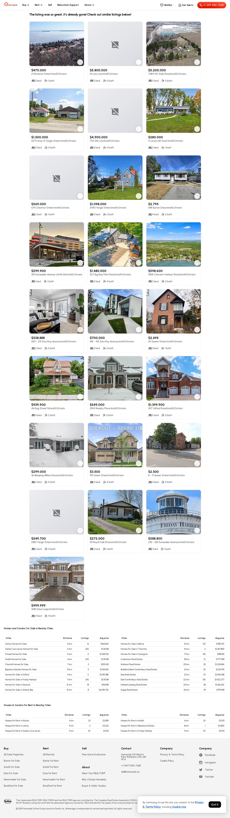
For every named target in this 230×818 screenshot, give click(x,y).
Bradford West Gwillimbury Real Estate (139, 669)
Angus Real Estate (129, 690)
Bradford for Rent (52, 786)
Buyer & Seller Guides (94, 786)
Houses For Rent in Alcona (17, 720)
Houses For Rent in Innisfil (132, 720)
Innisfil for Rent (51, 767)
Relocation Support (68, 5)
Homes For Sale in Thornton (134, 649)
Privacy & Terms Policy (172, 754)
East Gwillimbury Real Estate (134, 679)
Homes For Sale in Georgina (134, 654)
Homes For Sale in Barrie (132, 644)
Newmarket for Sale (15, 779)
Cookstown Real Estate (131, 659)
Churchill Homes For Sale (16, 664)
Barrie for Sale (12, 761)
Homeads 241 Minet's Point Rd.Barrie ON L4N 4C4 (133, 757)
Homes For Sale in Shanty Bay (19, 690)
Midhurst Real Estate (130, 664)
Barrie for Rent (51, 761)
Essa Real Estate (128, 674)
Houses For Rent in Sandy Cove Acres (22, 731)
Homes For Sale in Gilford (17, 674)
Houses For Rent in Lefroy (17, 726)
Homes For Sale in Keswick (17, 685)
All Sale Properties (13, 754)
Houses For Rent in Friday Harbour (136, 731)
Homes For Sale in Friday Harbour (21, 679)
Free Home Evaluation (94, 754)
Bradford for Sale (13, 786)
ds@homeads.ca (130, 772)
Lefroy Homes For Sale (16, 644)
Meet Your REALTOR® (93, 773)
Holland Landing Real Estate (134, 685)
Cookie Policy (167, 761)
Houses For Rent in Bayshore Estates (137, 726)
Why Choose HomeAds (94, 779)
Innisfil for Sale (12, 767)
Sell (50, 5)
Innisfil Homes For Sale (15, 659)
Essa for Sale (11, 773)
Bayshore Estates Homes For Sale (21, 669)
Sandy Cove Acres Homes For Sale (21, 649)
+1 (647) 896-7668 (131, 765)
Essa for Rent (50, 773)
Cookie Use (179, 806)
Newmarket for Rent (54, 779)
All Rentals (48, 754)
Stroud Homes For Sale (16, 654)
